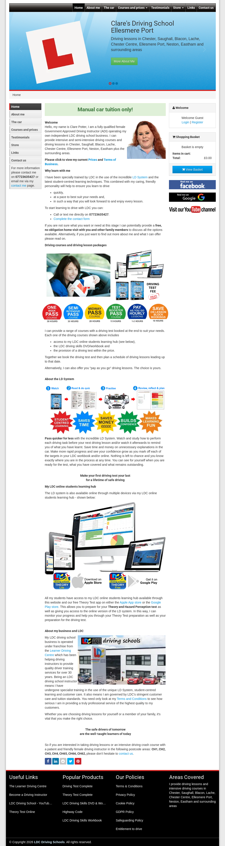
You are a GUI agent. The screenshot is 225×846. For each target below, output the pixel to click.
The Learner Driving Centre (28, 786)
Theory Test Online (22, 812)
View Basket (192, 169)
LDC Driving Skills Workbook (82, 820)
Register (197, 122)
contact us (126, 753)
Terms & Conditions (129, 786)
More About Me (124, 61)
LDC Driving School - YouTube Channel (32, 803)
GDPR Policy (125, 812)
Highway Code (73, 812)
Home (78, 7)
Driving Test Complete (78, 786)
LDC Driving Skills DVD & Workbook (86, 803)
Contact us (206, 7)
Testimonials (160, 7)
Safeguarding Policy (129, 820)
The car (109, 7)
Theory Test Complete (78, 794)
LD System (139, 177)
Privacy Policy (125, 794)
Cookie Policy (125, 803)
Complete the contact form (72, 219)
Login (185, 122)
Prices (92, 159)
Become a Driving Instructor (28, 794)
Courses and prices (132, 7)
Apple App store (131, 602)
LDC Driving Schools (49, 842)
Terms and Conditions (132, 699)
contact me (18, 185)
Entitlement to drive (129, 829)
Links (191, 7)
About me (93, 7)
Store (178, 7)
